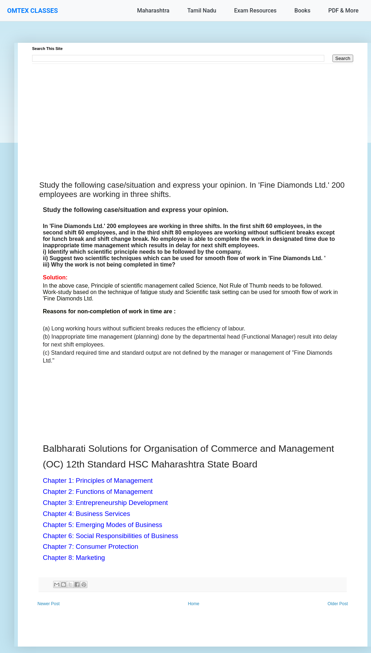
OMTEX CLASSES (32, 10)
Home (193, 603)
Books (302, 10)
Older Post (337, 603)
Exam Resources (255, 10)
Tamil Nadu (201, 10)
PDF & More (343, 10)
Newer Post (48, 603)
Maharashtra (153, 10)
